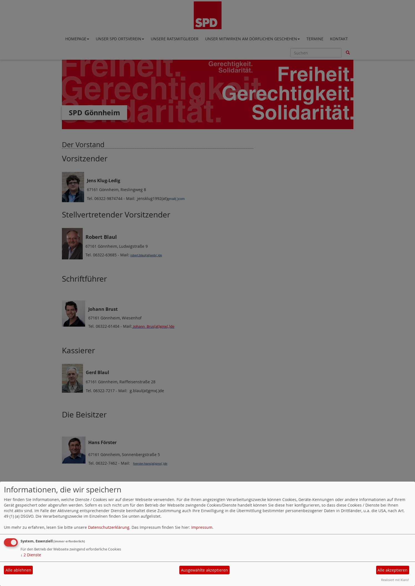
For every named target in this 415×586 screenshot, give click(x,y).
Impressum (201, 527)
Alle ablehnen (18, 570)
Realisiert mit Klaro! (395, 580)
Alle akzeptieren (393, 570)
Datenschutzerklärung (108, 527)
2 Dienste (31, 554)
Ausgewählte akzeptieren (204, 570)
